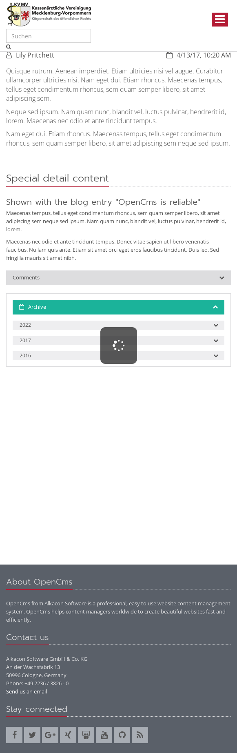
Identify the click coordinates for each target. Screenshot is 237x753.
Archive (37, 306)
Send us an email (26, 691)
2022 (25, 324)
